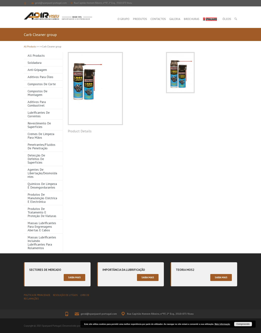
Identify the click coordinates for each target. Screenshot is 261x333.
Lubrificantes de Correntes (39, 114)
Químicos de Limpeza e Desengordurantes (42, 185)
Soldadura (34, 63)
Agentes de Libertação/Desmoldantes (42, 173)
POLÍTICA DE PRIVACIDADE (37, 295)
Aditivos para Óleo (40, 77)
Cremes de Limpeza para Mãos (41, 136)
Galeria (174, 19)
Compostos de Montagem (37, 93)
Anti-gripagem (37, 70)
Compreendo (243, 324)
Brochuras (191, 19)
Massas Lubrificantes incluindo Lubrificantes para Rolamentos (42, 242)
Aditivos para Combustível (37, 103)
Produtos (140, 19)
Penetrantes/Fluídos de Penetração (41, 146)
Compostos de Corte (42, 84)
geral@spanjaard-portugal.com (51, 2)
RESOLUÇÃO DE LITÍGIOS (65, 295)
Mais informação (222, 324)
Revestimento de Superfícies (39, 125)
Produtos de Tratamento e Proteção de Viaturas (42, 212)
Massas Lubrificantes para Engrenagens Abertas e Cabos (42, 226)
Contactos (158, 19)
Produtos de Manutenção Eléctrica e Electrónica (42, 198)
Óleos (227, 19)
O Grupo (123, 19)
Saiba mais (74, 277)
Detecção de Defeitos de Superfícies (36, 158)
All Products (30, 46)
